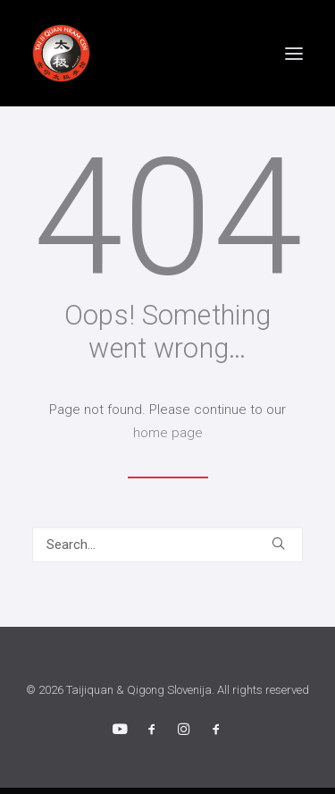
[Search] (167, 544)
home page (168, 433)
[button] (294, 53)
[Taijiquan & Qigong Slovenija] (61, 53)
